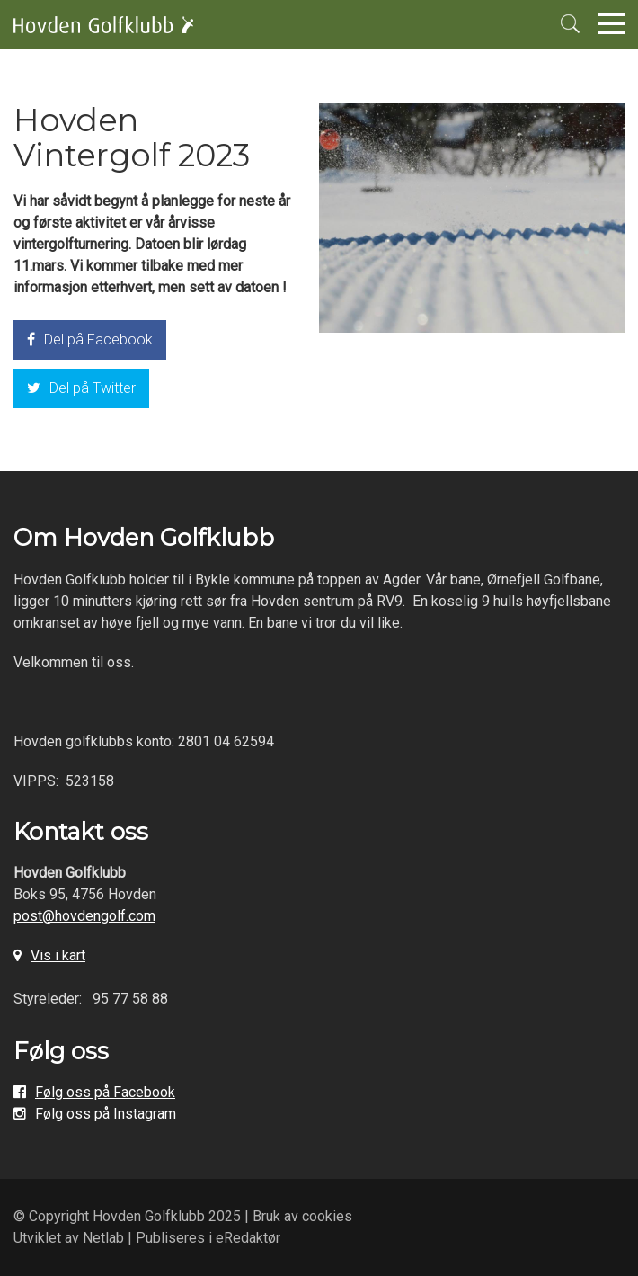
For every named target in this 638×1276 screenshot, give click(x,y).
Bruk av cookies (302, 1216)
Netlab (103, 1237)
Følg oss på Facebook (105, 1092)
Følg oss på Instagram (105, 1113)
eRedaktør (248, 1237)
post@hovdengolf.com (84, 915)
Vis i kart (58, 955)
